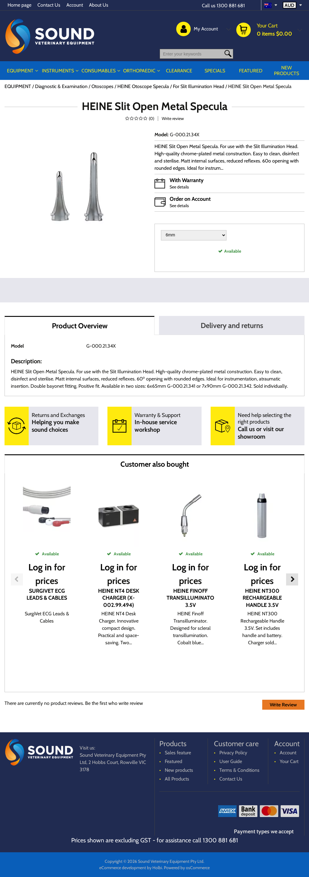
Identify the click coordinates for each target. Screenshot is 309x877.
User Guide (230, 761)
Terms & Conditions (239, 770)
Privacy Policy (233, 753)
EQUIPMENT (20, 71)
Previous (17, 579)
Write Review (283, 705)
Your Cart (289, 761)
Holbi (157, 867)
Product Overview (79, 325)
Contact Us (48, 5)
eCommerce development (122, 867)
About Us (98, 5)
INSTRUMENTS (58, 71)
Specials (215, 71)
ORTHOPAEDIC (139, 71)
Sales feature (178, 753)
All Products (177, 779)
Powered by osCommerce (187, 867)
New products (286, 70)
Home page (19, 5)
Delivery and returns (232, 325)
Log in (40, 567)
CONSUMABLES (98, 71)
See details (179, 187)
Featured (251, 71)
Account (74, 5)
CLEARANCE (179, 71)
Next (292, 579)
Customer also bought (154, 464)
